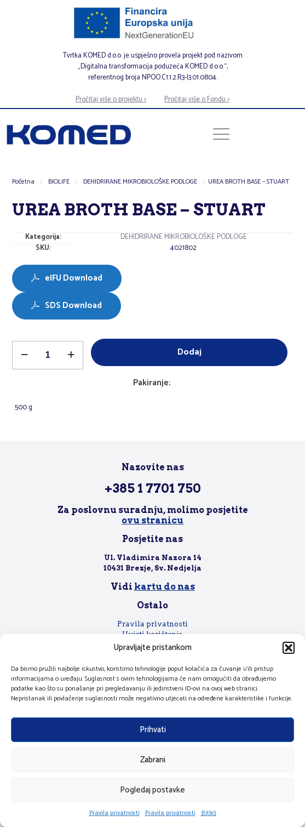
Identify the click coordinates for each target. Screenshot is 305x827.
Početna (23, 181)
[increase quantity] (70, 355)
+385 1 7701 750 (153, 488)
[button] (288, 647)
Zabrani (152, 760)
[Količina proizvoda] (47, 355)
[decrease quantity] (24, 355)
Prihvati (153, 730)
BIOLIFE (59, 181)
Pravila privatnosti (114, 813)
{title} (208, 813)
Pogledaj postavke (152, 790)
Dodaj (189, 352)
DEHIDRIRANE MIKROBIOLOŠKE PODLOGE (140, 181)
